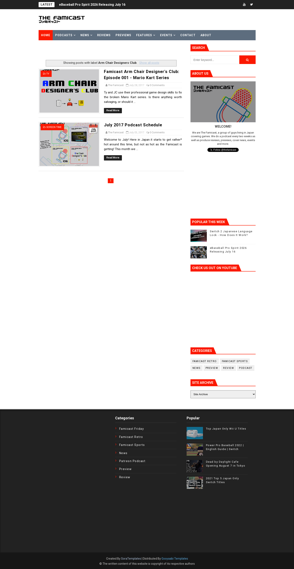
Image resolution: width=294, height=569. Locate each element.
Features (144, 35)
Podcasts (63, 35)
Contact (188, 35)
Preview (212, 368)
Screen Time (54, 127)
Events (166, 35)
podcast (245, 368)
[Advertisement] (86, 50)
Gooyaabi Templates (174, 558)
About (205, 35)
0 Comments (157, 85)
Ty (47, 73)
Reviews (104, 35)
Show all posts (149, 63)
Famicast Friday (131, 428)
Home (45, 35)
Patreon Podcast (132, 461)
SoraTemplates (131, 558)
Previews (123, 35)
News (84, 35)
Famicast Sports (235, 361)
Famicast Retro (205, 361)
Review (228, 368)
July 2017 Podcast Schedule (133, 124)
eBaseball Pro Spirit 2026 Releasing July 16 (92, 5)
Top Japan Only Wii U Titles (226, 428)
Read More (112, 110)
